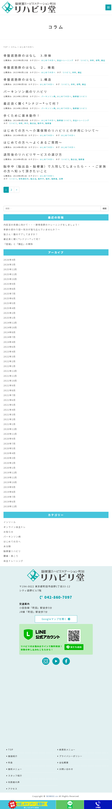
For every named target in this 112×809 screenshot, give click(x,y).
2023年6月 (10, 346)
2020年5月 (10, 448)
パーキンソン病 (48, 96)
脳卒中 (41, 123)
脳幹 (48, 178)
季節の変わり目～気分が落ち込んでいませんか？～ (32, 229)
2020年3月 (10, 457)
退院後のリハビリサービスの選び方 (33, 154)
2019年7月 (10, 496)
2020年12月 (10, 429)
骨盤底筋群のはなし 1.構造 (28, 79)
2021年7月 (10, 395)
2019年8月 (10, 491)
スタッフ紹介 (15, 775)
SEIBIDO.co (52, 796)
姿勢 (98, 60)
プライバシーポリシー (70, 756)
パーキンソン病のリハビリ (26, 91)
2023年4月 (10, 351)
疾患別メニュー (67, 749)
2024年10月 (10, 327)
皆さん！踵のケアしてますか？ (21, 234)
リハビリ (84, 60)
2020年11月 (10, 433)
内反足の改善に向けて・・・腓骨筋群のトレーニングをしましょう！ (42, 224)
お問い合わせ (66, 769)
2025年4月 (10, 308)
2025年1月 (10, 317)
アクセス (12, 788)
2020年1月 (10, 467)
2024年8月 (10, 332)
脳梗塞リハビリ (80, 96)
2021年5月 (10, 404)
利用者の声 (14, 782)
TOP (6, 47)
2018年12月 (10, 506)
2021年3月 (10, 414)
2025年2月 (10, 312)
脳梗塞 (48, 123)
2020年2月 (10, 462)
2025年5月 (10, 303)
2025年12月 (10, 269)
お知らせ (8, 531)
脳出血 (33, 123)
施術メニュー (15, 769)
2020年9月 (10, 438)
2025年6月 (10, 298)
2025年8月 (10, 288)
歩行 (26, 123)
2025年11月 (10, 274)
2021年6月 (10, 399)
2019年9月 (10, 487)
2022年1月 (10, 366)
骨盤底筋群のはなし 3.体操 (28, 55)
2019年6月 (10, 501)
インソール (10, 522)
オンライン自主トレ (15, 526)
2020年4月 (10, 453)
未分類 (7, 546)
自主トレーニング (65, 60)
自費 (61, 178)
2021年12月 (10, 370)
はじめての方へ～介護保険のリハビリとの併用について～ (51, 130)
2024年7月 (10, 337)
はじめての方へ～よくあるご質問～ (33, 142)
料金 (10, 762)
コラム (14, 47)
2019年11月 (10, 477)
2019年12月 (10, 472)
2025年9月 (10, 283)
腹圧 (103, 60)
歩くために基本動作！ (22, 115)
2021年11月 (10, 375)
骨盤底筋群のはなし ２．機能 (29, 67)
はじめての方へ (48, 60)
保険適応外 (24, 178)
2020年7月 (10, 443)
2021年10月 (10, 380)
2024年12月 (10, 322)
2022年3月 (10, 356)
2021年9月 (10, 385)
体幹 (92, 60)
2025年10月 (10, 279)
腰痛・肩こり (11, 555)
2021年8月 (10, 390)
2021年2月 (10, 419)
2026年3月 (10, 264)
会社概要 (64, 762)
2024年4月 (10, 341)
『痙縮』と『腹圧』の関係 (18, 243)
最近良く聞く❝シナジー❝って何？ (32, 103)
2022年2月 (10, 361)
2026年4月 (10, 259)
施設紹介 (13, 756)
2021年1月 (10, 424)
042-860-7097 (56, 597)
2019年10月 (10, 482)
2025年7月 (10, 293)
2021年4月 (10, 409)
